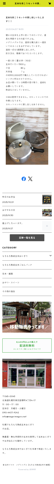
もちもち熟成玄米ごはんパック (17, 265)
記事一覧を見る (27, 237)
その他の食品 (8, 291)
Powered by (27, 469)
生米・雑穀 (7, 273)
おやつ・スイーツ (10, 282)
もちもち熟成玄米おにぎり (15, 256)
